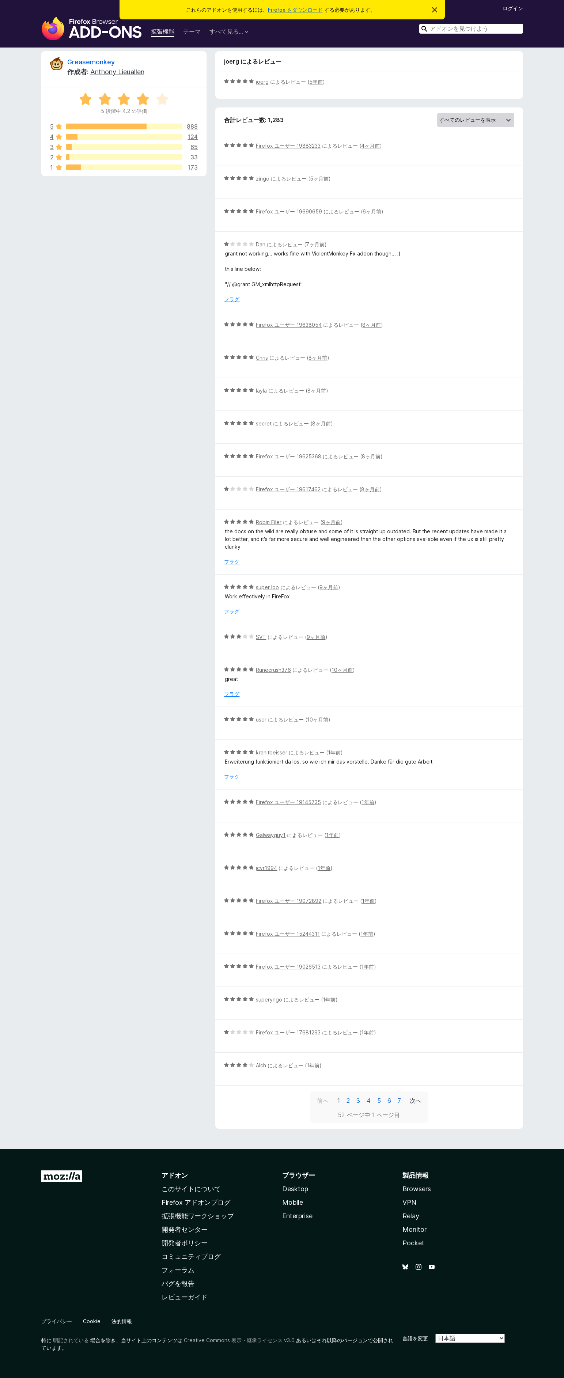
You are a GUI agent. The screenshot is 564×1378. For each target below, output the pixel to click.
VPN (409, 1202)
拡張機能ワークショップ (198, 1216)
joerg (262, 82)
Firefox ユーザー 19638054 (289, 325)
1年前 (334, 752)
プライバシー (56, 1321)
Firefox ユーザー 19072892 (288, 901)
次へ (415, 1100)
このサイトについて (191, 1189)
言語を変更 (415, 1338)
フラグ (231, 299)
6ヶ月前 (372, 211)
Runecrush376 (273, 670)
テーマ (192, 31)
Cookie (92, 1321)
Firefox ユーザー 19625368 (288, 456)
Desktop (295, 1189)
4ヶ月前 (370, 146)
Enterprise (297, 1216)
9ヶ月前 (331, 522)
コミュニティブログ (191, 1256)
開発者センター (185, 1229)
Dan (260, 244)
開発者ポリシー (185, 1243)
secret (264, 423)
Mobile (292, 1202)
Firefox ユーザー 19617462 (288, 489)
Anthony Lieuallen (117, 72)
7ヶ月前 (315, 244)
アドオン (175, 1175)
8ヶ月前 (371, 325)
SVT (261, 637)
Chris (262, 358)
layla (261, 390)
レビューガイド (185, 1297)
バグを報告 (178, 1283)
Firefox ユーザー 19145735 (288, 802)
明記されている (71, 1340)
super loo (267, 587)
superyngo (269, 999)
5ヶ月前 (319, 178)
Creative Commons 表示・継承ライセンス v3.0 (239, 1340)
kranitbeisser (271, 752)
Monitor (414, 1229)
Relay (410, 1216)
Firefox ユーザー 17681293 (288, 1032)
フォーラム (178, 1270)
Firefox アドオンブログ (196, 1202)
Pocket (413, 1243)
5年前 (316, 82)
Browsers (416, 1189)
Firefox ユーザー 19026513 (288, 967)
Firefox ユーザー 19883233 (288, 146)
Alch (261, 1065)
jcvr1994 (266, 868)
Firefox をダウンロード (295, 10)
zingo (262, 178)
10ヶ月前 (342, 670)
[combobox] (471, 29)
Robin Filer (268, 522)
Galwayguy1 (270, 835)
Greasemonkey (91, 62)
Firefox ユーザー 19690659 (289, 211)
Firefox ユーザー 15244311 (288, 934)
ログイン (513, 8)
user (261, 719)
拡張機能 (162, 31)
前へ (323, 1100)
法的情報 (121, 1321)
